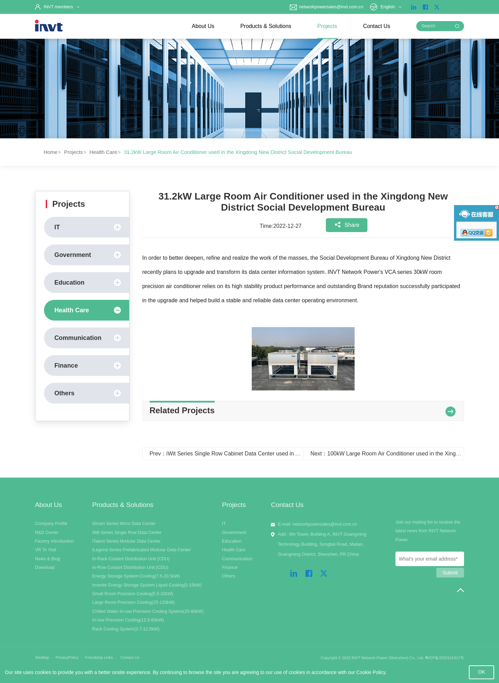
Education (87, 282)
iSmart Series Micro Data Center (123, 523)
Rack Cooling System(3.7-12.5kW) (125, 629)
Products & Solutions (265, 26)
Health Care (103, 152)
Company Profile (51, 523)
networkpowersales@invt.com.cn (326, 6)
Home (50, 152)
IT (87, 227)
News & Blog (47, 558)
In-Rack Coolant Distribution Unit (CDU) (130, 558)
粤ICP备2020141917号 (444, 658)
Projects (327, 26)
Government (87, 254)
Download (44, 567)
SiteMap (42, 657)
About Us (203, 26)
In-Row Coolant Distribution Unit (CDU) (130, 567)
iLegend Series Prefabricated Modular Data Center (141, 549)
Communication (87, 337)
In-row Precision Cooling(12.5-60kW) (128, 620)
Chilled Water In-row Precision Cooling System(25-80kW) (147, 611)
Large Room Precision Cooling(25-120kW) (133, 602)
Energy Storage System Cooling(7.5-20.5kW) (136, 576)
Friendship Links (99, 657)
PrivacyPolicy (66, 657)
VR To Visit (45, 549)
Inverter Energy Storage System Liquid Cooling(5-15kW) (147, 585)
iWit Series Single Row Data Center (126, 532)
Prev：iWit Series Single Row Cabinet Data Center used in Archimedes (237, 453)
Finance (87, 365)
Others (87, 393)
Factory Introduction (54, 541)
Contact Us (376, 26)
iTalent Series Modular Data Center (126, 541)
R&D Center (47, 532)
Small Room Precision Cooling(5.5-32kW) (132, 593)
